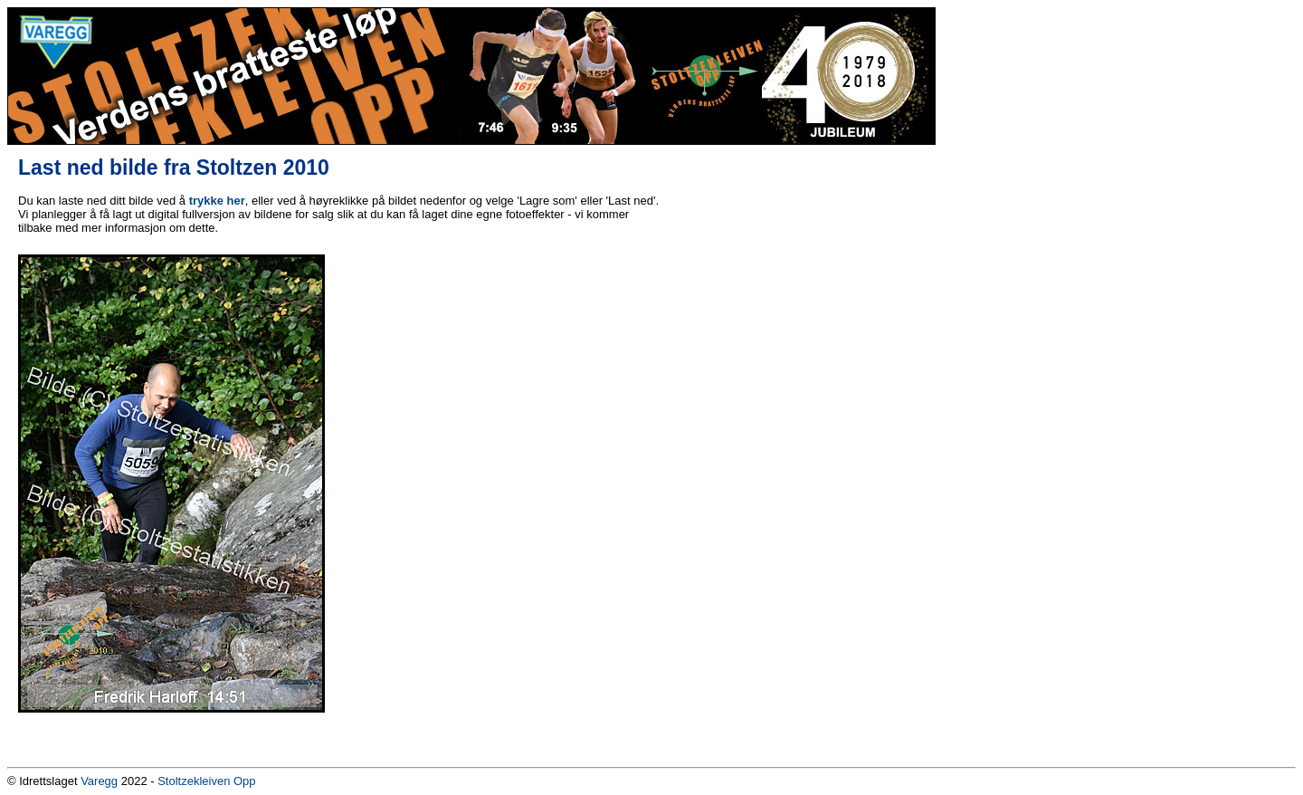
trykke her (217, 200)
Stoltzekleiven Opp (206, 781)
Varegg (99, 781)
